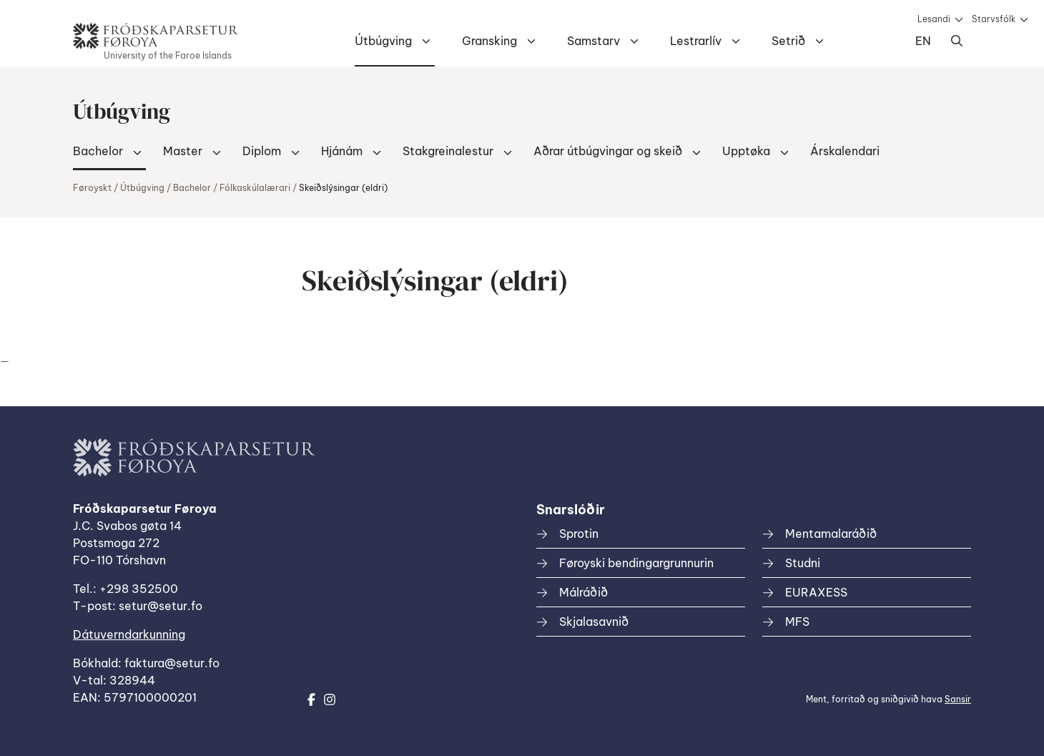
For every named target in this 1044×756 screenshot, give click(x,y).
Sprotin (579, 533)
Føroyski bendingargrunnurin (636, 563)
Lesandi (933, 19)
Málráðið (583, 592)
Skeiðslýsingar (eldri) (343, 187)
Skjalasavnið (594, 621)
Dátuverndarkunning (129, 634)
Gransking (489, 41)
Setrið (788, 41)
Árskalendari (845, 151)
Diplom (261, 151)
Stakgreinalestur (448, 151)
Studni (802, 563)
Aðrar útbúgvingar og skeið (607, 151)
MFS (797, 621)
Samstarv (593, 41)
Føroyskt (92, 187)
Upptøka (746, 151)
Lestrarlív (696, 41)
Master (182, 151)
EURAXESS (816, 592)
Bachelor (98, 151)
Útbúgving (383, 41)
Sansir (958, 699)
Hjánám (342, 151)
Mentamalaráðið (831, 533)
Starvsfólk (993, 19)
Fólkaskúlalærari (255, 187)
